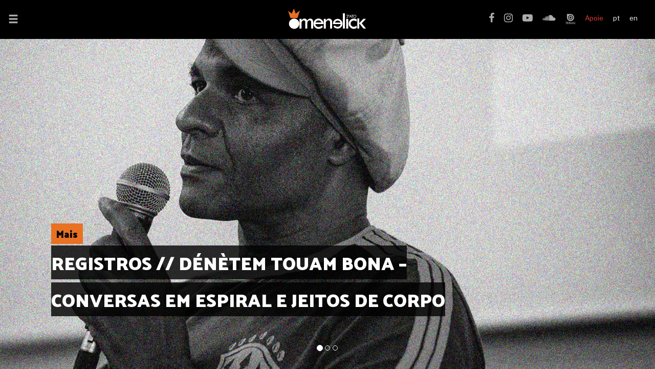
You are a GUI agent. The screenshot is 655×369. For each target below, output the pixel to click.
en (633, 18)
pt (616, 18)
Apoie (594, 18)
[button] (13, 20)
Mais (67, 233)
